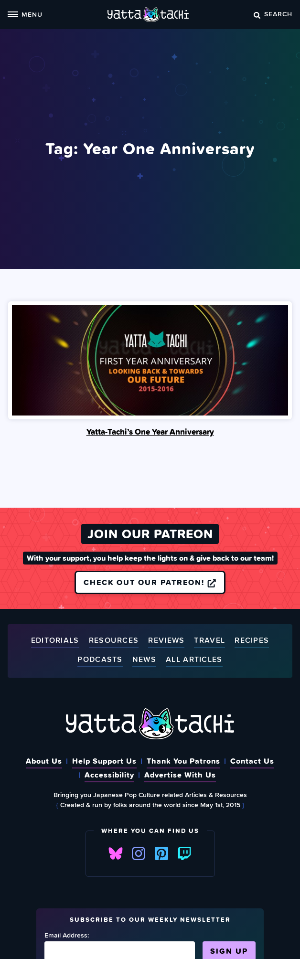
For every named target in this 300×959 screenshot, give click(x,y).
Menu (25, 14)
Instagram (138, 853)
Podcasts (99, 660)
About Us (44, 761)
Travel (209, 641)
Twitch (184, 853)
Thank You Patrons (183, 761)
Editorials (55, 641)
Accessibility (109, 774)
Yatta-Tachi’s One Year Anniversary (150, 432)
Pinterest (161, 853)
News (144, 660)
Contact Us (252, 761)
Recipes (252, 641)
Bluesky (115, 853)
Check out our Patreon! (150, 582)
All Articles (194, 660)
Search (273, 14)
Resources (114, 641)
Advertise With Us (180, 774)
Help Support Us (104, 761)
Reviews (166, 641)
